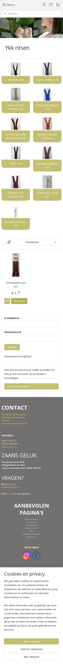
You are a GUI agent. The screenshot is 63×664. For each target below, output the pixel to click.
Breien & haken (32, 519)
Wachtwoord (12, 332)
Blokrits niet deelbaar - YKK (47, 107)
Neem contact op (9, 446)
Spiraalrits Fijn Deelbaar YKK (15, 194)
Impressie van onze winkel (15, 423)
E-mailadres (11, 318)
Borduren (31, 522)
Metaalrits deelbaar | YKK (15, 223)
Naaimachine (31, 525)
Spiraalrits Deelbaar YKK (47, 165)
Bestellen (19, 301)
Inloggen (12, 347)
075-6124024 (10, 484)
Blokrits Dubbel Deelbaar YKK (15, 107)
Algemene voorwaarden (13, 417)
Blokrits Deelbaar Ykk (47, 79)
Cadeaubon (31, 537)
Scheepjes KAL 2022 (31, 534)
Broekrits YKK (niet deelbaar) (47, 136)
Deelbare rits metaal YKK (47, 194)
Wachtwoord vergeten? (18, 356)
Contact (5, 420)
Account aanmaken (17, 386)
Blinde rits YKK (16, 79)
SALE (31, 531)
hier (9, 493)
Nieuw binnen (31, 528)
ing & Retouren (17, 414)
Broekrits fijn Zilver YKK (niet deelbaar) (15, 136)
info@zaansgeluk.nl (10, 487)
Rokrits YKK (15, 163)
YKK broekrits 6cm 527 (16, 284)
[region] (31, 606)
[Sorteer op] (31, 242)
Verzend (6, 414)
